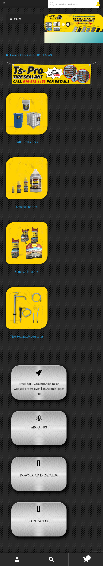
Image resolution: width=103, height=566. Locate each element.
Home (13, 55)
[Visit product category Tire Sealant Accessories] (27, 289)
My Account (17, 559)
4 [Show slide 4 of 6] (59, 24)
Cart (80, 557)
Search (51, 559)
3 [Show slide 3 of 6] (54, 24)
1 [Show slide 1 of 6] (45, 24)
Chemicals (26, 55)
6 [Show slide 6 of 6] (67, 24)
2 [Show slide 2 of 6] (50, 24)
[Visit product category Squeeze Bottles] (27, 159)
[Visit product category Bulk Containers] (27, 94)
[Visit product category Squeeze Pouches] (27, 224)
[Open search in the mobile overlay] (73, 4)
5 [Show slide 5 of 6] (63, 24)
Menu (15, 18)
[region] (73, 23)
